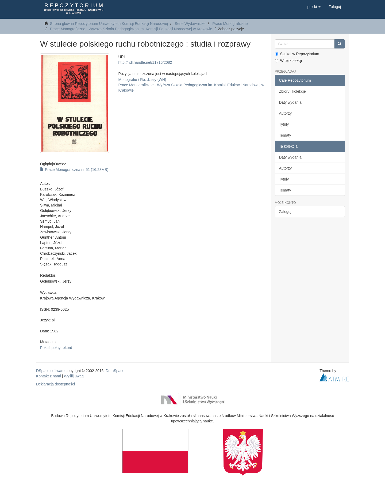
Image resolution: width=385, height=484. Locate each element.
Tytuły (284, 124)
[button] (314, 6)
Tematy (285, 135)
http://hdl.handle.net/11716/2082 (145, 62)
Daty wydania (290, 102)
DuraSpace (115, 371)
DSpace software (50, 371)
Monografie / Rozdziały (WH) (142, 79)
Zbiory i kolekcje (292, 91)
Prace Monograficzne (230, 23)
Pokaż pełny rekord (56, 348)
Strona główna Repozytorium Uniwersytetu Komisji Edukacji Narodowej (109, 23)
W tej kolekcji (288, 60)
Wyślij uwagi (74, 376)
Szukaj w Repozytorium (297, 54)
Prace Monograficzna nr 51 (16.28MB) (74, 169)
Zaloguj (285, 211)
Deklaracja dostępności (55, 384)
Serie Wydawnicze (190, 23)
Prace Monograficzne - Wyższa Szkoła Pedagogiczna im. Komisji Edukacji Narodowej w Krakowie (131, 29)
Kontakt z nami (48, 376)
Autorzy (285, 113)
